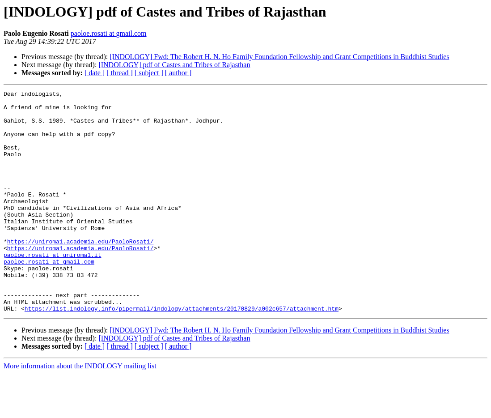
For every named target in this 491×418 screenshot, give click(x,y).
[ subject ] (149, 73)
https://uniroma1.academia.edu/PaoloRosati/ (80, 272)
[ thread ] (119, 73)
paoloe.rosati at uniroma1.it (52, 288)
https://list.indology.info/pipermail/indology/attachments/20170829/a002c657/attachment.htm (182, 353)
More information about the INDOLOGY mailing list (80, 410)
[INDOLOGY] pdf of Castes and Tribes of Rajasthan (174, 64)
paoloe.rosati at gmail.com (109, 33)
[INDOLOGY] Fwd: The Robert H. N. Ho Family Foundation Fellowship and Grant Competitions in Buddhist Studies (279, 56)
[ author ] (178, 73)
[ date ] (95, 73)
